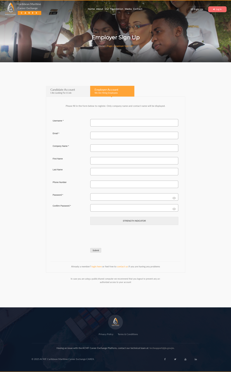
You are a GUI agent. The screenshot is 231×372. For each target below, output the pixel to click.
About (99, 9)
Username (58, 121)
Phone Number (60, 182)
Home (91, 9)
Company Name (61, 146)
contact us (122, 266)
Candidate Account (62, 91)
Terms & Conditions (128, 334)
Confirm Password (62, 206)
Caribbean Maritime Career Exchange (29, 8)
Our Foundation (114, 9)
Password (58, 195)
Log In (217, 9)
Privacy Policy (106, 334)
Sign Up (197, 9)
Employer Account (106, 91)
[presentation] (112, 236)
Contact (137, 9)
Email (56, 133)
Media (128, 9)
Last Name (58, 169)
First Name (58, 159)
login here (96, 266)
